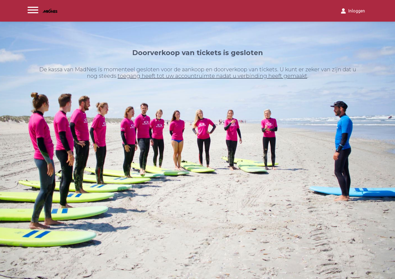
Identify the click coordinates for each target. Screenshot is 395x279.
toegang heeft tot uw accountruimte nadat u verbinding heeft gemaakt (212, 76)
